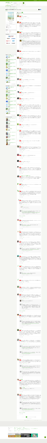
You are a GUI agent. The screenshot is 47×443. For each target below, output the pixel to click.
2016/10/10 (28, 246)
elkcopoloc (20, 183)
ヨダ (19, 339)
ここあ (20, 314)
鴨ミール (20, 114)
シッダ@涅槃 (21, 379)
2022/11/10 (28, 53)
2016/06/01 (28, 363)
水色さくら (20, 78)
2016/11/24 (28, 222)
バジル (20, 84)
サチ (19, 123)
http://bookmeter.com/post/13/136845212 (26, 347)
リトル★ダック (21, 57)
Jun (19, 190)
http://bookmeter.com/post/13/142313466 (34, 323)
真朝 (19, 97)
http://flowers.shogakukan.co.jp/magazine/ (26, 212)
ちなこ (20, 199)
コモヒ (20, 166)
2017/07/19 (28, 186)
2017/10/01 (28, 179)
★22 (23, 150)
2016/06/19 (28, 335)
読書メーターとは (16, 427)
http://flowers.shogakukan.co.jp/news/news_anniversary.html (28, 409)
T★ (19, 286)
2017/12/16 (28, 150)
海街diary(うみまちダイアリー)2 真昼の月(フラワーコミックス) (12, 59)
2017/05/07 (28, 195)
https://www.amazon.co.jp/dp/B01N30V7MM (35, 212)
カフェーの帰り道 (10, 128)
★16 (23, 261)
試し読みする (10, 23)
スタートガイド (20, 427)
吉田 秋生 (8, 6)
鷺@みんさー (21, 31)
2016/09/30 (28, 282)
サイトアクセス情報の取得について (34, 428)
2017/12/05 (28, 156)
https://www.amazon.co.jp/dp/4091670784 (26, 225)
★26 (23, 38)
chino (20, 255)
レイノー (20, 154)
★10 (23, 156)
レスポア (20, 329)
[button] (23, 3)
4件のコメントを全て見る (22, 412)
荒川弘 (9, 126)
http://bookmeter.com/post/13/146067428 (34, 249)
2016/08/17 (28, 298)
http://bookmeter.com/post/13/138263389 (26, 353)
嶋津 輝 (9, 129)
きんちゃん (20, 265)
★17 (23, 186)
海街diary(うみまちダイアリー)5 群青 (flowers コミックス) (12, 70)
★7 (23, 53)
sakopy (20, 50)
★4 (23, 282)
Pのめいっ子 (20, 15)
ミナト (20, 160)
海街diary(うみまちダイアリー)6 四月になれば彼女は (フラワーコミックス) (12, 73)
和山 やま (9, 119)
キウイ (20, 219)
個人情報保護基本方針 (19, 428)
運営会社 (15, 428)
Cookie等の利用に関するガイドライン (26, 428)
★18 (23, 179)
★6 (23, 222)
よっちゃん (20, 91)
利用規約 (24, 427)
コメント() (25, 38)
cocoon (20, 21)
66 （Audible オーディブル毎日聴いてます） (25, 175)
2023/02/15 (28, 38)
